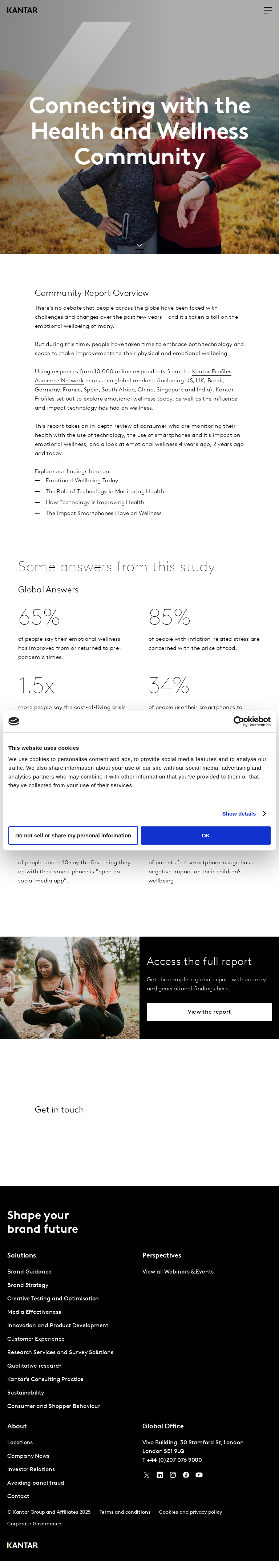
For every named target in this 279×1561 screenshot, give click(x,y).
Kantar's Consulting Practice (45, 1380)
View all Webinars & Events (178, 1272)
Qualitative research (34, 1366)
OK (206, 835)
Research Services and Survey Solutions (60, 1353)
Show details (239, 813)
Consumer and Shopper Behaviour (53, 1406)
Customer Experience (35, 1339)
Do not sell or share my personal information (73, 835)
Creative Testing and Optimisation (53, 1299)
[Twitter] (146, 1477)
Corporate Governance (34, 1524)
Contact (18, 1497)
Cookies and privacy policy (190, 1512)
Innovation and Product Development (57, 1326)
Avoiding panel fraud (35, 1483)
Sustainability (25, 1393)
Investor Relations (31, 1470)
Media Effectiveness (34, 1312)
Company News (28, 1456)
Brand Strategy (27, 1285)
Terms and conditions (125, 1512)
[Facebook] (186, 1477)
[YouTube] (159, 1477)
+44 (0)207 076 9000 (174, 1460)
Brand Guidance (29, 1272)
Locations (20, 1443)
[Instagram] (173, 1477)
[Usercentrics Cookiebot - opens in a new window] (239, 721)
